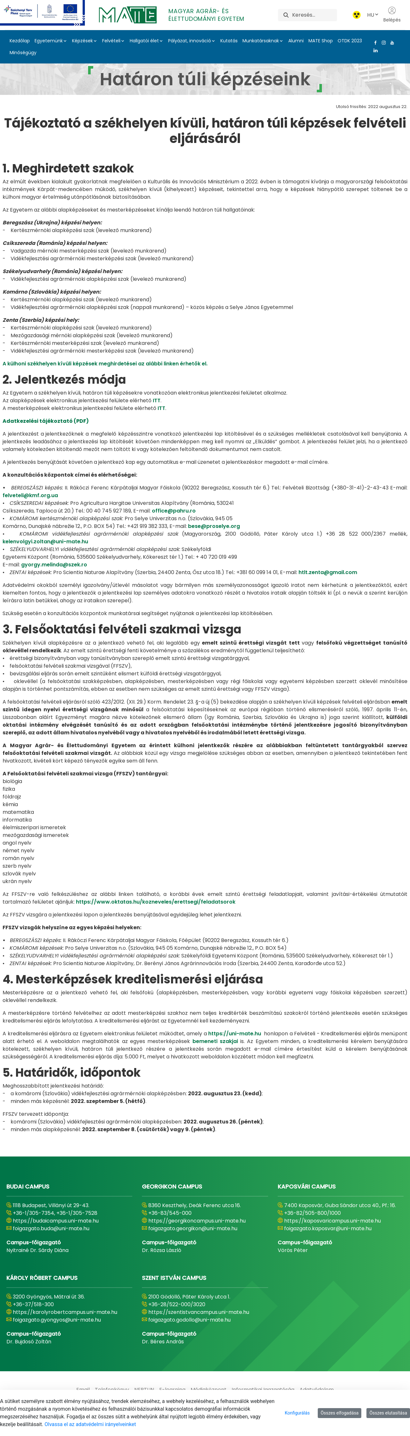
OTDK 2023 (350, 41)
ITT (156, 400)
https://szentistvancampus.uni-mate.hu (198, 1312)
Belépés (392, 14)
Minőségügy (23, 52)
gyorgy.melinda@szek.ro (54, 564)
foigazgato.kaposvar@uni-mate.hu (328, 1228)
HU (373, 15)
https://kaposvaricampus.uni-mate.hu (332, 1220)
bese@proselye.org (214, 526)
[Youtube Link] (390, 42)
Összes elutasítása (388, 1412)
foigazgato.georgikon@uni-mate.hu (192, 1228)
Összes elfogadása (340, 1412)
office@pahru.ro (174, 510)
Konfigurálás (297, 1412)
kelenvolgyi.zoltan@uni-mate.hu (45, 541)
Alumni (296, 41)
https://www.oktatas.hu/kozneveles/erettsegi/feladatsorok (155, 902)
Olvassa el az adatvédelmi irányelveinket (90, 1424)
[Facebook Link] (374, 42)
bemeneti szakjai (217, 1041)
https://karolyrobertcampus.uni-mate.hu (65, 1312)
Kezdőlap (20, 41)
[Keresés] (314, 15)
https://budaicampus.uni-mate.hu (56, 1220)
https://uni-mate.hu (234, 1033)
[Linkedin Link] (374, 50)
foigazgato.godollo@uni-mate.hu (189, 1319)
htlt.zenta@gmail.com (328, 572)
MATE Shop (320, 41)
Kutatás (229, 41)
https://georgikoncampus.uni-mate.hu (197, 1220)
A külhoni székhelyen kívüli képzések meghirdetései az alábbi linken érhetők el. (105, 363)
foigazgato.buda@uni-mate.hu (51, 1228)
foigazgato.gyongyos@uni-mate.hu (57, 1319)
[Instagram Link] (382, 42)
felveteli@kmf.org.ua (30, 495)
